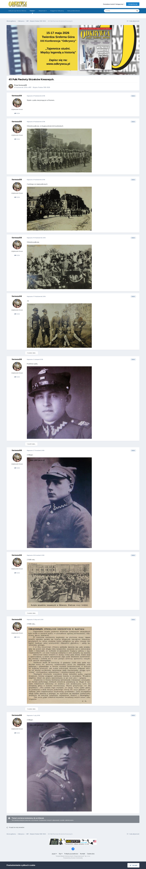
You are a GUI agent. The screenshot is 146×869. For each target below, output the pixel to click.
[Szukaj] (114, 10)
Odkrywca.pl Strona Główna (17, 11)
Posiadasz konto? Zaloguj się (113, 4)
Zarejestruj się (132, 4)
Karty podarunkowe (73, 11)
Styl (60, 854)
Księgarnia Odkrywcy (57, 11)
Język (54, 854)
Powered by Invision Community (73, 858)
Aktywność (43, 11)
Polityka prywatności (71, 854)
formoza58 (23, 85)
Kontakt (82, 854)
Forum (32, 11)
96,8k (17, 113)
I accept (133, 865)
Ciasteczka (90, 854)
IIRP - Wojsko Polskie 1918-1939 (39, 87)
